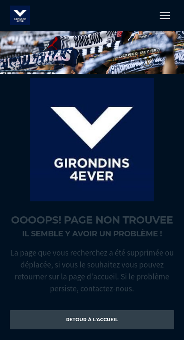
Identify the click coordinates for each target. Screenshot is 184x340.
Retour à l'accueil (92, 320)
